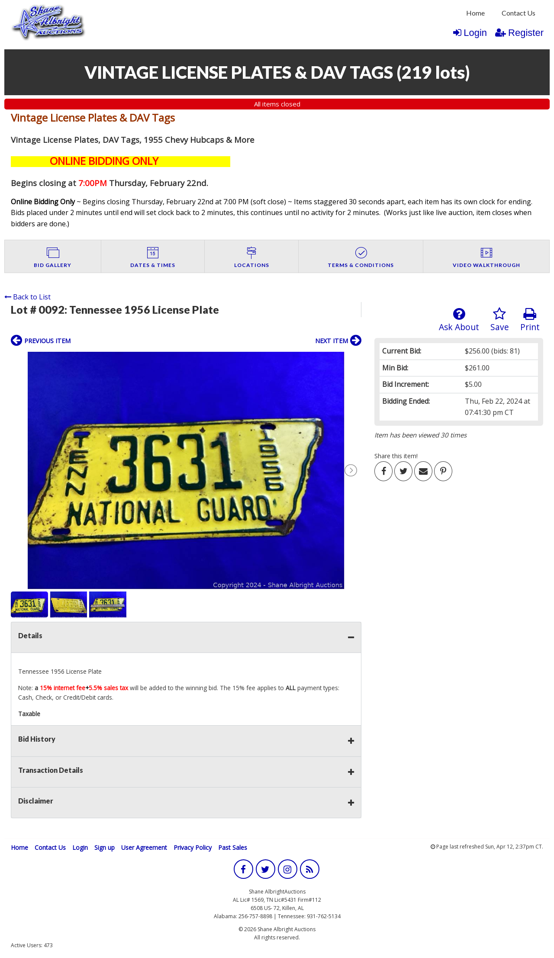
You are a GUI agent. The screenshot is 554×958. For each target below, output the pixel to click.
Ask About (459, 320)
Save (499, 320)
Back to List (27, 297)
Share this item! (396, 456)
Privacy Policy (193, 847)
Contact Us (518, 13)
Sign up (104, 847)
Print (530, 320)
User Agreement (144, 847)
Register (519, 32)
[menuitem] (475, 13)
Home (475, 13)
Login (470, 32)
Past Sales (232, 847)
